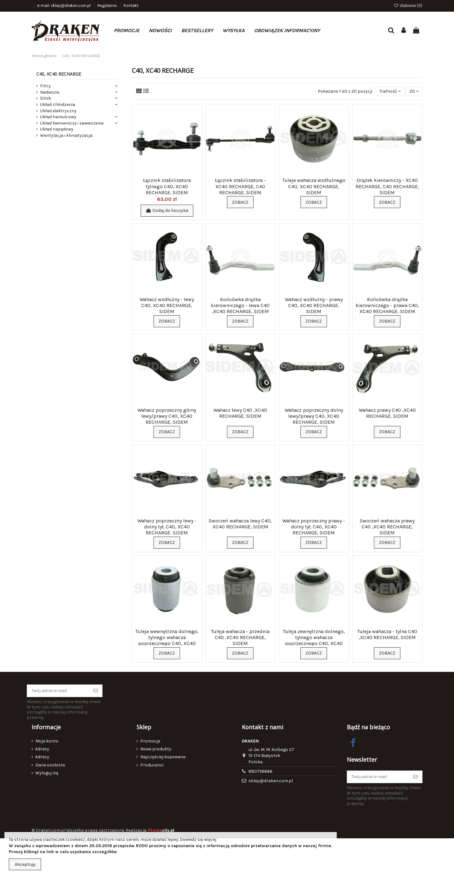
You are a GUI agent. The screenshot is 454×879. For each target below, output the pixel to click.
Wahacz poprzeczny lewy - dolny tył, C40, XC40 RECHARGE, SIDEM (166, 527)
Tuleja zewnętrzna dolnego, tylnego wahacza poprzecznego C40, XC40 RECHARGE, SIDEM (314, 640)
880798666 (260, 771)
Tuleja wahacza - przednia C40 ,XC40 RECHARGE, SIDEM (240, 637)
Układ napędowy (56, 129)
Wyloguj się (46, 773)
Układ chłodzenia (57, 104)
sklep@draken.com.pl (270, 780)
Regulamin (107, 5)
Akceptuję (25, 864)
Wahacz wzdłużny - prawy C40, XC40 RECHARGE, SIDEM (314, 305)
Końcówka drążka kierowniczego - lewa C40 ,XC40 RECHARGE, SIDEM (240, 305)
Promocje (150, 741)
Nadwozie (49, 92)
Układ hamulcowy (58, 116)
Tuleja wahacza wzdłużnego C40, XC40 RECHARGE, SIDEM (313, 186)
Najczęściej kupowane (162, 757)
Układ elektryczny (58, 111)
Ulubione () (407, 5)
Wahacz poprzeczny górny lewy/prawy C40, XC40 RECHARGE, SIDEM (166, 416)
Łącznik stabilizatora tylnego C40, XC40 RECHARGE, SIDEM (167, 186)
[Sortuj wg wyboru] (390, 91)
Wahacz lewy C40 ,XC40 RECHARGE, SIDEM (240, 413)
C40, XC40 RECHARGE (58, 74)
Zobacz (240, 202)
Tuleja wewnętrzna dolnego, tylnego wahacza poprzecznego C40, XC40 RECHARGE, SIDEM (167, 640)
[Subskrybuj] (95, 691)
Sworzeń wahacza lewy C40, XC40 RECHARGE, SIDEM (240, 524)
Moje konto (46, 741)
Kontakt (131, 5)
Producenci (152, 765)
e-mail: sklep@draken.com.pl (64, 5)
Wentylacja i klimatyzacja (66, 135)
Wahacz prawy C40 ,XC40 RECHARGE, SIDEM (387, 413)
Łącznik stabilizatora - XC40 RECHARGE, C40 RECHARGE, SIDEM (240, 186)
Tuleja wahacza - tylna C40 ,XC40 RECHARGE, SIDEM (387, 634)
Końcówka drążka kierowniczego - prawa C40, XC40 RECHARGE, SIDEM (387, 305)
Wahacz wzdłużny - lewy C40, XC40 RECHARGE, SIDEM (167, 305)
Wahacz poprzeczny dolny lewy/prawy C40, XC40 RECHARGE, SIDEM (314, 416)
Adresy (42, 749)
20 (414, 91)
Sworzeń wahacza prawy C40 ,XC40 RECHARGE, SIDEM (387, 527)
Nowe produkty (155, 749)
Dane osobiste (50, 765)
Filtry (45, 86)
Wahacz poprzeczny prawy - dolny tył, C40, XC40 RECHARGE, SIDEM (313, 527)
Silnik (45, 98)
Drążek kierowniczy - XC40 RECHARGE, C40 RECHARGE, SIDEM (387, 186)
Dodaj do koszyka (167, 210)
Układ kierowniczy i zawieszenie (71, 123)
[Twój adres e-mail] (58, 691)
